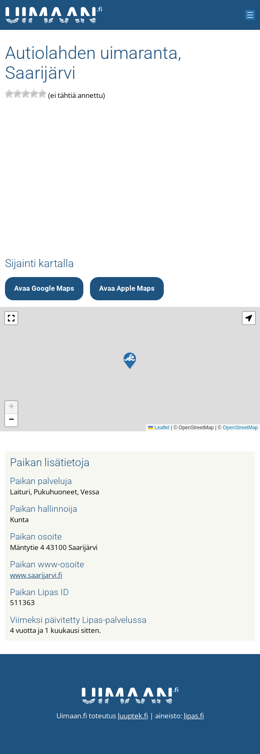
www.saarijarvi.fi (36, 575)
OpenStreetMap (240, 428)
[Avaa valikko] (250, 15)
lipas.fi (194, 715)
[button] (130, 361)
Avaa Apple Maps (127, 288)
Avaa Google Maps (44, 288)
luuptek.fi (133, 715)
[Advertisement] (130, 179)
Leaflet (158, 428)
